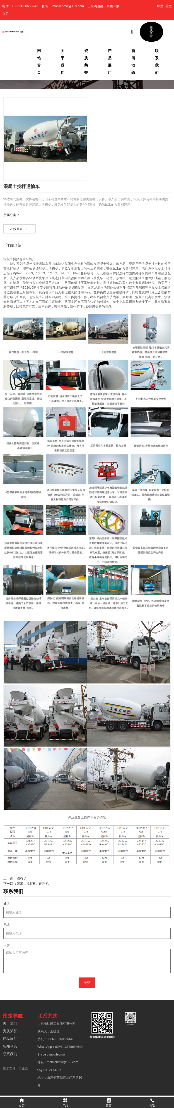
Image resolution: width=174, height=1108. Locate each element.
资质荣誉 (86, 61)
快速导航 (12, 1017)
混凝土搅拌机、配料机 (33, 883)
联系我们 (157, 61)
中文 (160, 6)
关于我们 (62, 61)
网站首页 (39, 61)
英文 (168, 6)
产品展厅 (109, 61)
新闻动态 (133, 61)
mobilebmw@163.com (68, 6)
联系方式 (47, 1017)
